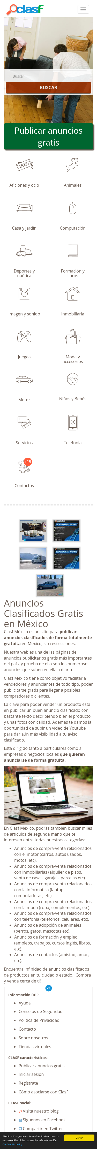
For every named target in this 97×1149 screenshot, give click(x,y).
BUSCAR (48, 87)
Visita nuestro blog (39, 1111)
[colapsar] (83, 9)
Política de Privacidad (39, 1020)
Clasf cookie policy (12, 1144)
